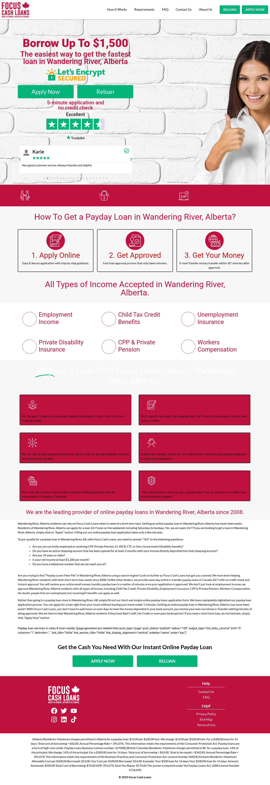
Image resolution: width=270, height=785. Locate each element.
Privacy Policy (206, 715)
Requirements (144, 9)
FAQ (165, 9)
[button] (20, 159)
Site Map (206, 721)
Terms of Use (206, 726)
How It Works (117, 9)
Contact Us (184, 9)
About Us (205, 9)
